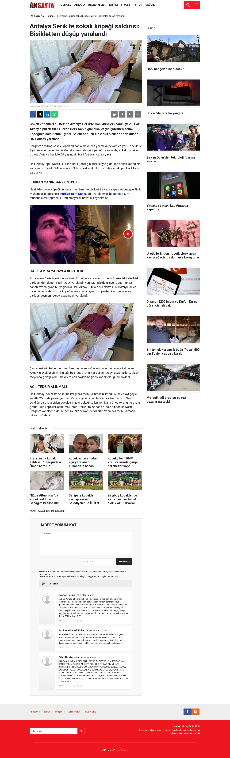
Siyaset (126, 4)
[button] (122, 114)
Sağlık (150, 4)
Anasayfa (37, 16)
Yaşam (113, 4)
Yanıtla (64, 620)
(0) (73, 620)
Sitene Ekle (90, 711)
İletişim (58, 711)
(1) (73, 647)
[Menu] (196, 5)
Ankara (79, 4)
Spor (138, 4)
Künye (47, 711)
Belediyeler (97, 4)
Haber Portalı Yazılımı (117, 750)
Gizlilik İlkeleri (73, 711)
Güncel (66, 4)
